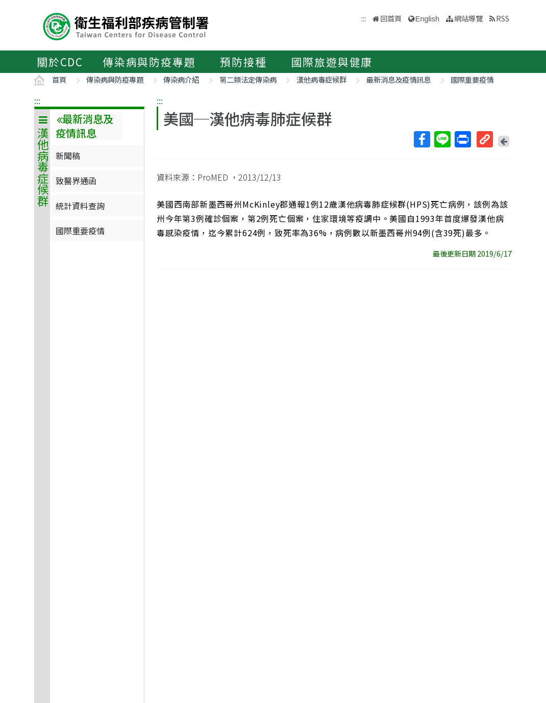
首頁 (59, 79)
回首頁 (391, 18)
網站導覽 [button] (468, 18)
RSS (502, 18)
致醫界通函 (76, 180)
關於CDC (60, 61)
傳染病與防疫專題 (149, 61)
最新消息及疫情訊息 (398, 79)
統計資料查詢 (80, 205)
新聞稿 (68, 155)
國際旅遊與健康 (332, 61)
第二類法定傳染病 (248, 79)
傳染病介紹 (181, 79)
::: (37, 100)
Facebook (421, 139)
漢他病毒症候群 (321, 79)
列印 (462, 139)
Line (442, 139)
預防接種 (243, 61)
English (427, 19)
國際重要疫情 (472, 79)
